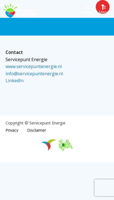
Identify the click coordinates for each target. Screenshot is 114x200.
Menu (104, 10)
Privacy (12, 130)
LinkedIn (15, 81)
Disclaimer (36, 130)
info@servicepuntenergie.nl (34, 74)
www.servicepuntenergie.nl (34, 66)
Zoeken (87, 10)
